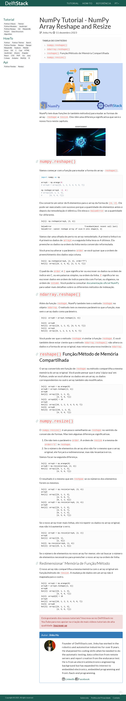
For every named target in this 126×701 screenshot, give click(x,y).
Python (7, 43)
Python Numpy (10, 29)
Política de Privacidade (100, 698)
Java (28, 55)
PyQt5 (6, 31)
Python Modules (10, 26)
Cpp (20, 50)
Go (23, 55)
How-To (87, 3)
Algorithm (8, 34)
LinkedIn (68, 679)
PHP (18, 55)
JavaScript (23, 26)
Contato (116, 698)
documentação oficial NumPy (103, 282)
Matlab (25, 48)
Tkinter (21, 24)
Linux (6, 50)
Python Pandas (10, 45)
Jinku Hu (47, 32)
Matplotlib (27, 29)
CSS (12, 55)
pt (117, 3)
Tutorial (73, 3)
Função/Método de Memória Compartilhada (78, 53)
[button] (81, 142)
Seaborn (17, 48)
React (6, 55)
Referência (103, 3)
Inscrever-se (60, 625)
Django (28, 45)
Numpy (21, 45)
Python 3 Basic (10, 24)
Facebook (82, 679)
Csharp (7, 58)
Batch (28, 43)
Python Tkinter (18, 43)
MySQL (23, 58)
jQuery (17, 53)
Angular (25, 53)
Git (19, 29)
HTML (26, 50)
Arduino (15, 58)
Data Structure (17, 31)
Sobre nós (84, 698)
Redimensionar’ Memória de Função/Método (74, 563)
